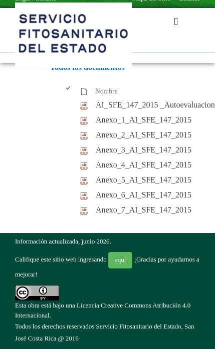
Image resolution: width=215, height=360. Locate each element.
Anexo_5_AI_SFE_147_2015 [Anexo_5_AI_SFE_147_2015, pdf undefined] (143, 180)
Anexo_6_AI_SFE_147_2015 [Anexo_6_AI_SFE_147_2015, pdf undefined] (143, 194)
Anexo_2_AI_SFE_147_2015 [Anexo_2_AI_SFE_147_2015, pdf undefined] (143, 134)
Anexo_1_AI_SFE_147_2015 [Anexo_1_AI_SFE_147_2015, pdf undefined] (143, 120)
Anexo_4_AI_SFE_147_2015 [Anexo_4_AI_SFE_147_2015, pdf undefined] (143, 164)
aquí (120, 260)
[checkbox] (69, 92)
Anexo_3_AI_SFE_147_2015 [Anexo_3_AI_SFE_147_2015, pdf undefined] (143, 150)
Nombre (106, 91)
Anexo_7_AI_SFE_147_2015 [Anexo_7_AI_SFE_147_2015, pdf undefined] (143, 210)
